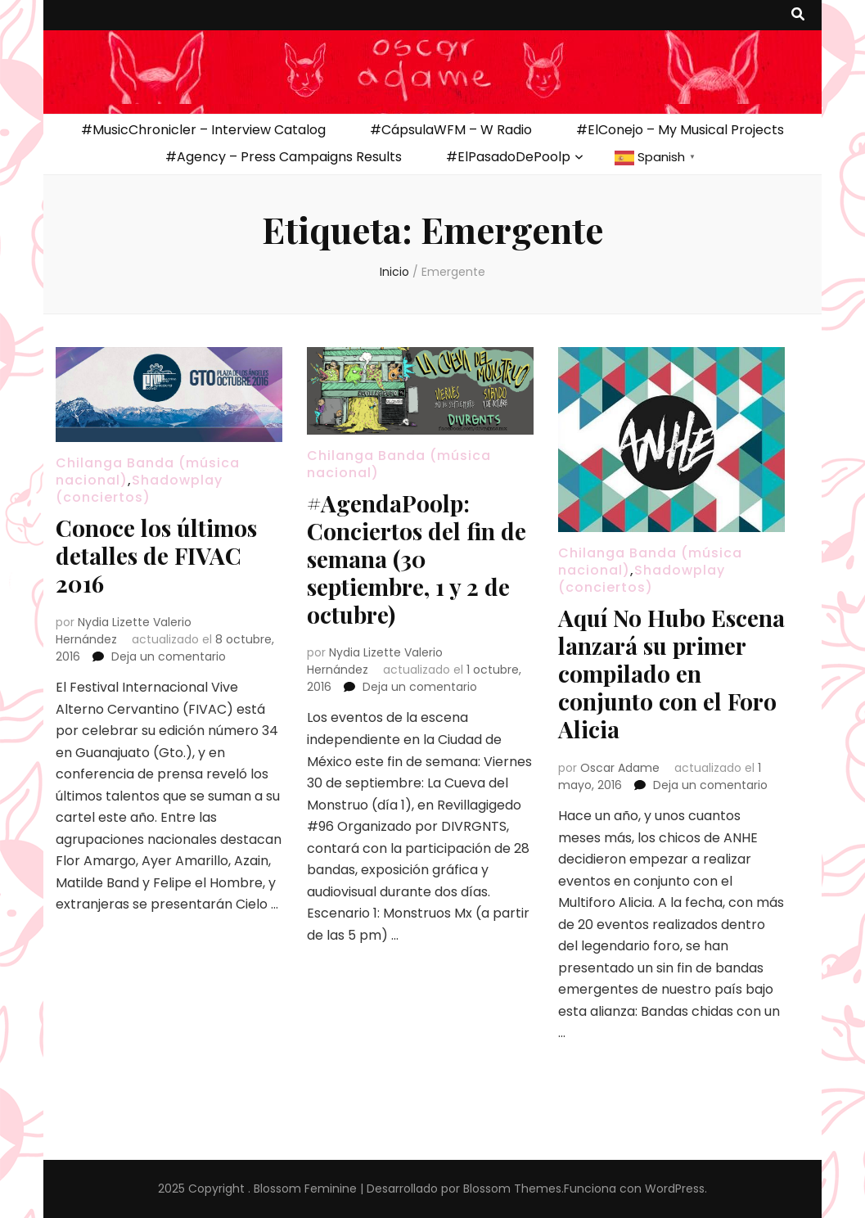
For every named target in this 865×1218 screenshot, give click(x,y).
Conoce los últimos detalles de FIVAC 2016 (156, 555)
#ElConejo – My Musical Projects (680, 129)
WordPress (675, 1188)
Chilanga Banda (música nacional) (399, 464)
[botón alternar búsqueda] (797, 15)
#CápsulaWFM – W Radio (451, 129)
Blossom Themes (512, 1188)
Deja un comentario (168, 656)
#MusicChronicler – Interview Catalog (203, 129)
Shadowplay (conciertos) (139, 489)
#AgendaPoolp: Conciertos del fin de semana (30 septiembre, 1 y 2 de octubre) (416, 558)
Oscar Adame (620, 768)
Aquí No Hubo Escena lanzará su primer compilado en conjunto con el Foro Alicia (671, 673)
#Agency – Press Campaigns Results (283, 156)
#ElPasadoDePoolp (508, 156)
